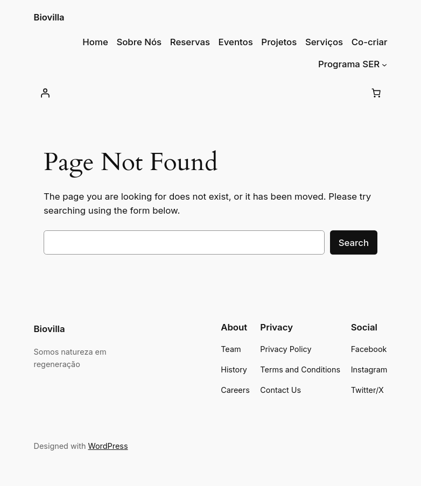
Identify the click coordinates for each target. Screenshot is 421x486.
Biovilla (49, 17)
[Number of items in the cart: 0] (375, 93)
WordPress (108, 445)
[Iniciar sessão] (45, 93)
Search (354, 242)
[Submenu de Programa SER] (384, 64)
